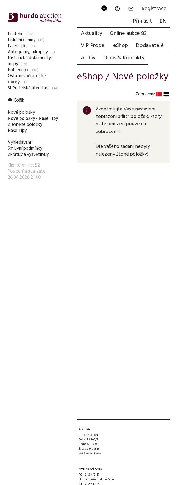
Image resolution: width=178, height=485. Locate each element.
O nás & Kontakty (123, 58)
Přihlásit (142, 21)
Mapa (97, 453)
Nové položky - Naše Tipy (33, 118)
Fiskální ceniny (21, 40)
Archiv (88, 58)
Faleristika (18, 46)
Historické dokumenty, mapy (30, 61)
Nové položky (21, 112)
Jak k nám (85, 453)
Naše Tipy (17, 130)
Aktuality (91, 33)
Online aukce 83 (128, 33)
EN (163, 21)
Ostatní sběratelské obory (27, 79)
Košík (16, 100)
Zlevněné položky (25, 124)
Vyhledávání (19, 142)
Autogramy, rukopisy (28, 52)
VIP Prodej (93, 45)
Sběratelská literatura (28, 88)
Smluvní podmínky (25, 148)
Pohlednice (18, 70)
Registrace (153, 8)
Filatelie (16, 34)
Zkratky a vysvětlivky (28, 154)
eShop (120, 45)
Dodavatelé (150, 45)
